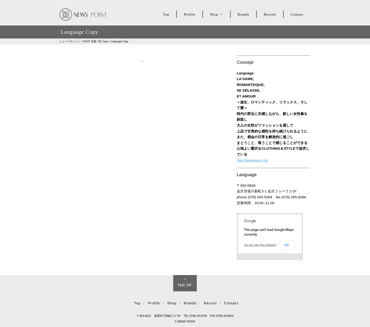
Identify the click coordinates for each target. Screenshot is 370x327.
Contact (297, 14)
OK (286, 245)
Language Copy (119, 41)
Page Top (185, 285)
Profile (189, 14)
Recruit (270, 14)
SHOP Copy (95, 41)
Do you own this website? (260, 245)
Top (166, 14)
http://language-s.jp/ (252, 160)
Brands (243, 14)
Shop (214, 14)
